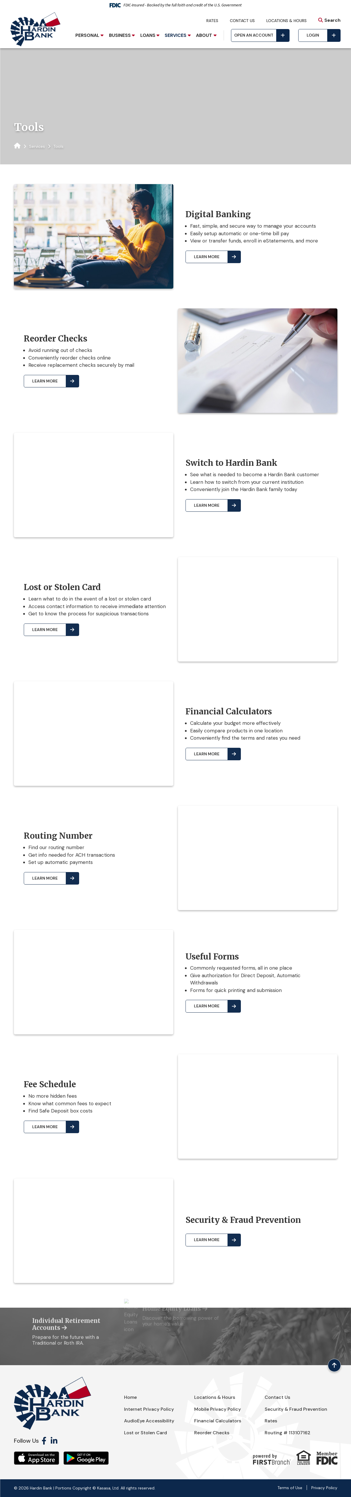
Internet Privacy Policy (149, 1409)
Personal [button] (87, 35)
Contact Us (242, 20)
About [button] (204, 35)
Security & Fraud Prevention (296, 1409)
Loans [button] (147, 35)
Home (130, 1397)
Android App (86, 1458)
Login (313, 35)
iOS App (36, 1458)
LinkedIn (54, 1440)
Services (37, 146)
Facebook (44, 1440)
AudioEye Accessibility (149, 1421)
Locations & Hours (286, 20)
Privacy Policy (324, 1487)
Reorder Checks (211, 1433)
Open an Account (253, 35)
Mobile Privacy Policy (217, 1409)
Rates (212, 20)
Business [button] (120, 35)
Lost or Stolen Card (145, 1433)
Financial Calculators (217, 1421)
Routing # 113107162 (287, 1433)
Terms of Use (289, 1487)
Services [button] (175, 35)
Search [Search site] (332, 20)
